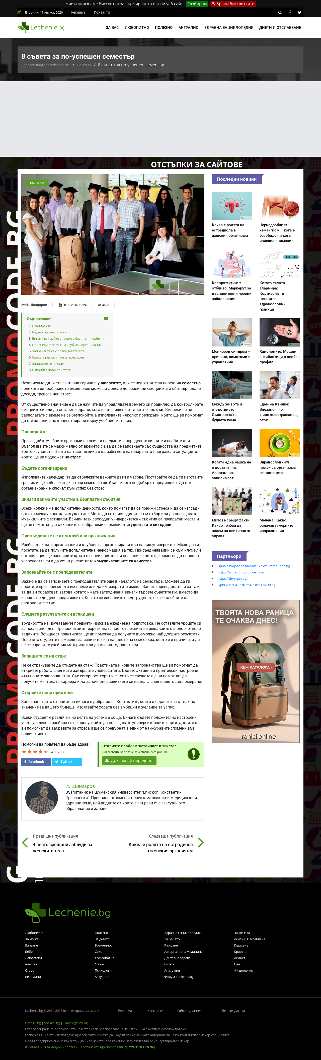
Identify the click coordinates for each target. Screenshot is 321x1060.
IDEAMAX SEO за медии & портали (51, 1047)
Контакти (102, 12)
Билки (169, 964)
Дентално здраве (177, 958)
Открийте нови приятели (51, 370)
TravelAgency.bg (75, 1023)
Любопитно (137, 27)
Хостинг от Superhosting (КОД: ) (118, 1047)
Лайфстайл (33, 958)
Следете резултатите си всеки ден (58, 357)
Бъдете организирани (49, 332)
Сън (237, 964)
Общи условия (189, 1010)
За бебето (172, 939)
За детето (102, 939)
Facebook (34, 762)
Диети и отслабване (280, 27)
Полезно (164, 27)
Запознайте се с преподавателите (58, 351)
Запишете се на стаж (48, 363)
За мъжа (32, 939)
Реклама (78, 12)
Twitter (63, 762)
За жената (242, 932)
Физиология (243, 970)
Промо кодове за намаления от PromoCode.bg (254, 566)
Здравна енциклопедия (228, 27)
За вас (112, 27)
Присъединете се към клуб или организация (67, 344)
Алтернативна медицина (183, 951)
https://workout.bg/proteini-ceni (242, 572)
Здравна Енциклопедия (182, 932)
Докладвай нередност (129, 760)
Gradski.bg (33, 1023)
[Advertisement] (160, 119)
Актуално (188, 27)
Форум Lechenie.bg (179, 976)
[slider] (35, 751)
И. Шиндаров (36, 305)
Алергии (31, 964)
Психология (104, 970)
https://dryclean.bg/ (233, 578)
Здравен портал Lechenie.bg (45, 65)
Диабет (239, 958)
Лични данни (233, 1010)
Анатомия (172, 970)
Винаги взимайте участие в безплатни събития (68, 338)
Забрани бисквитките (233, 4)
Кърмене (241, 945)
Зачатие (31, 945)
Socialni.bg (52, 1023)
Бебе (29, 951)
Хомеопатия (104, 958)
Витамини (33, 976)
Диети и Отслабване (249, 939)
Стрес (29, 970)
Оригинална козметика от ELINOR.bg (246, 584)
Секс (98, 951)
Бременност (104, 945)
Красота (240, 951)
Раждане (171, 945)
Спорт (99, 964)
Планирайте (41, 326)
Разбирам (197, 4)
